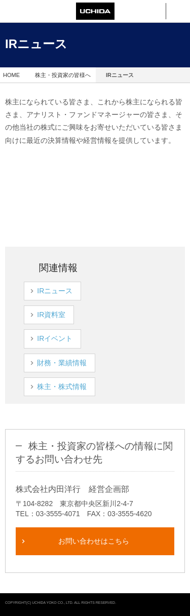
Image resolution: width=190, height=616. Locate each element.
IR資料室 (58, 315)
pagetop (178, 604)
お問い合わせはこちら (93, 541)
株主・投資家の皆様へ (63, 75)
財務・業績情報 (69, 363)
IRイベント (62, 338)
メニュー (178, 11)
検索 (154, 11)
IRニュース (62, 291)
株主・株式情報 (69, 386)
